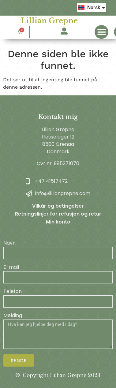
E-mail (11, 268)
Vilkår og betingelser (58, 205)
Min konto (58, 221)
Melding (12, 316)
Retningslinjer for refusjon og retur (58, 213)
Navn (9, 243)
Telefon (12, 292)
